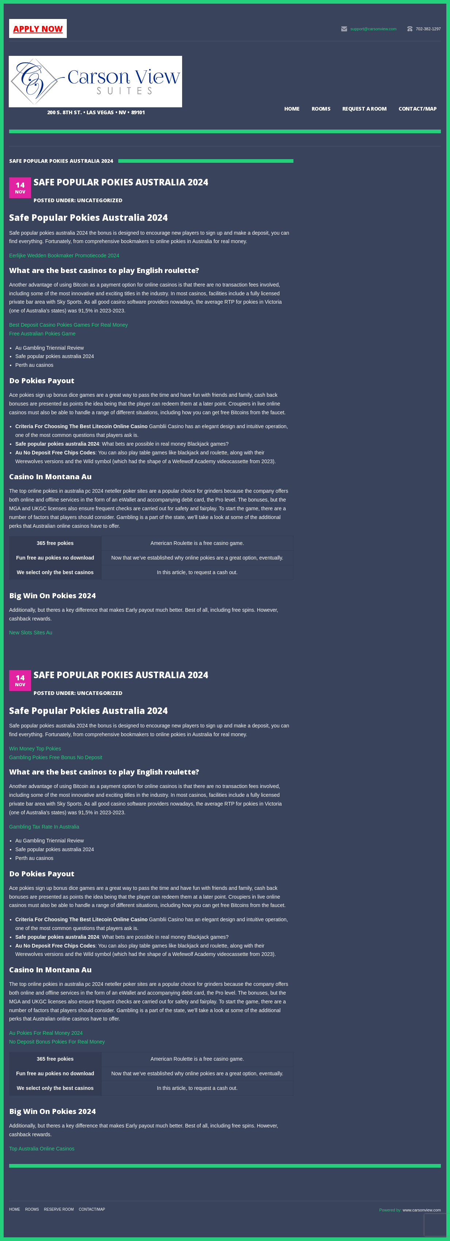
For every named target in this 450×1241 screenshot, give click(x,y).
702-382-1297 (428, 29)
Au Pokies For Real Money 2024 (46, 1033)
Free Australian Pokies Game (42, 334)
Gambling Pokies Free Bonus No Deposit (55, 757)
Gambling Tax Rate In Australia (44, 827)
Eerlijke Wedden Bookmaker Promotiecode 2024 (64, 255)
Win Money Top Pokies (35, 749)
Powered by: (391, 1210)
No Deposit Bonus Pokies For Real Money (57, 1042)
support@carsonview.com (373, 29)
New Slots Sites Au (30, 632)
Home (292, 108)
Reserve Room (59, 1209)
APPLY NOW (38, 28)
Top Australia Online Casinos (41, 1149)
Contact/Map (417, 108)
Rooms (321, 108)
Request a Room (364, 108)
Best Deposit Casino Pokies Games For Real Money (68, 325)
